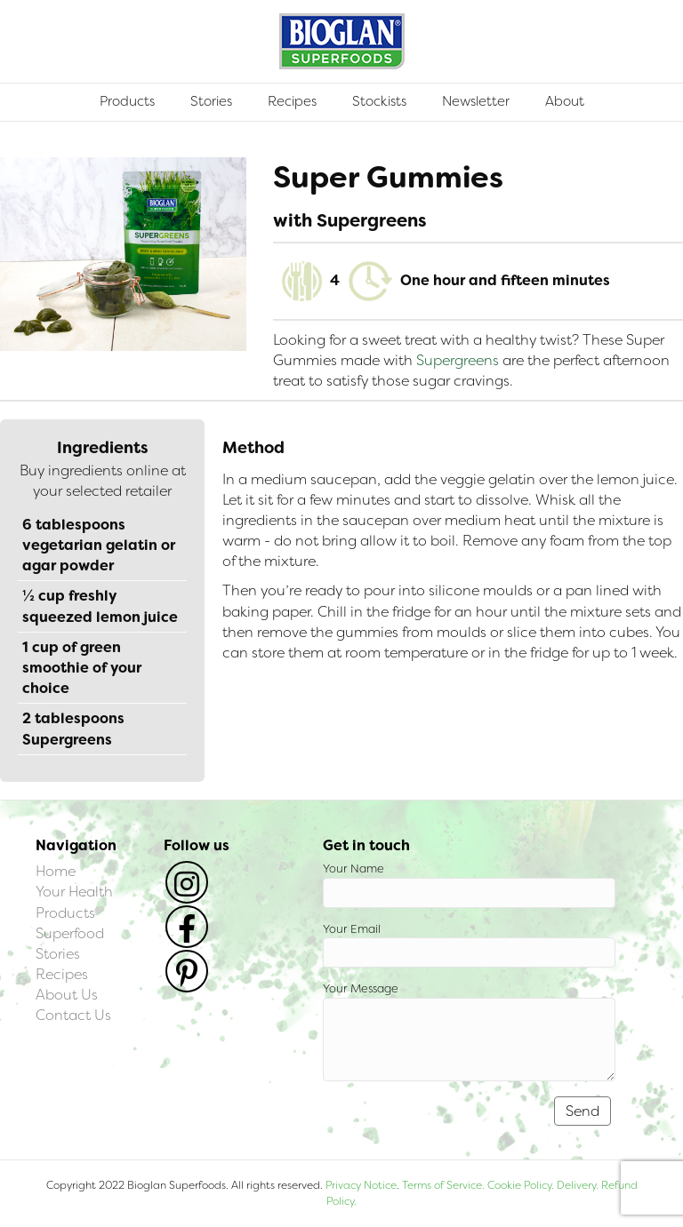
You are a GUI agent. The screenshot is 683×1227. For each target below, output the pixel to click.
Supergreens (457, 360)
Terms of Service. (443, 1185)
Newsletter (476, 101)
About (564, 101)
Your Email (469, 944)
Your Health (74, 891)
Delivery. (578, 1185)
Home (56, 871)
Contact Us (73, 1015)
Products (127, 101)
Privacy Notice (361, 1185)
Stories (211, 101)
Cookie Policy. (520, 1185)
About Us (67, 994)
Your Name (469, 884)
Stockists (379, 101)
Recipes (292, 101)
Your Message (469, 1031)
